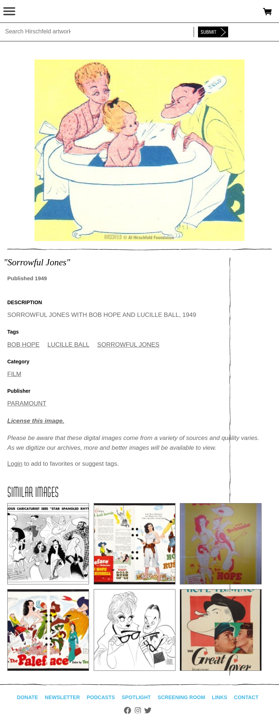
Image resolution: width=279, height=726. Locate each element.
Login (15, 463)
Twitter (147, 710)
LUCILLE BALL (68, 344)
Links (219, 697)
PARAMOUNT (26, 403)
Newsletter (62, 697)
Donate (27, 697)
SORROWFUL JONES (128, 344)
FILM (14, 374)
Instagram (138, 710)
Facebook (127, 710)
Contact (246, 697)
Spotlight (136, 697)
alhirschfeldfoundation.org (31, 11)
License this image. (35, 420)
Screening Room (181, 697)
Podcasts (101, 697)
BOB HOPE (23, 344)
